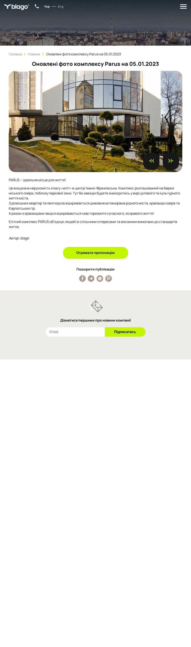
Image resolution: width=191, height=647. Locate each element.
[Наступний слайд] (171, 161)
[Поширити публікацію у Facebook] (82, 278)
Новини (34, 54)
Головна (15, 54)
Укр (47, 6)
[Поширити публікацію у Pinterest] (108, 278)
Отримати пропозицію (95, 253)
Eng (61, 6)
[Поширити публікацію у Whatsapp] (100, 278)
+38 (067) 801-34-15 (37, 6)
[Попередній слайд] (151, 161)
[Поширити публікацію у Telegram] (91, 278)
